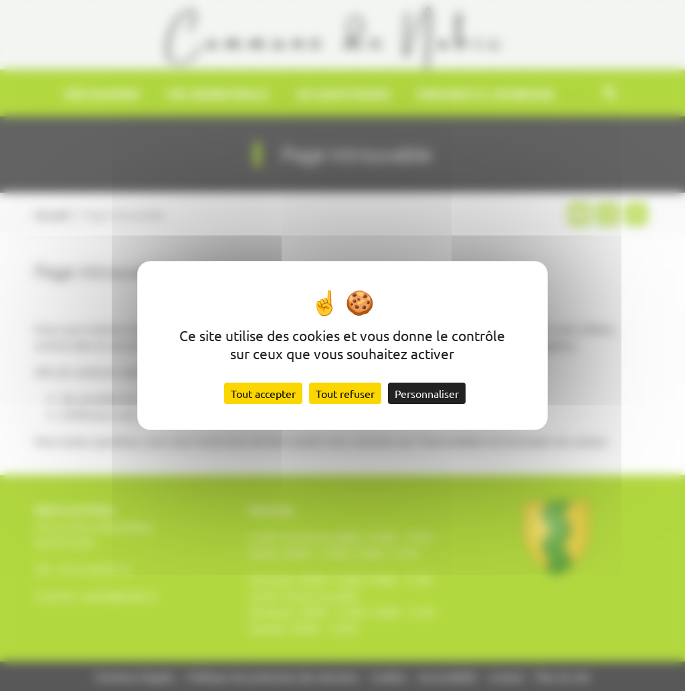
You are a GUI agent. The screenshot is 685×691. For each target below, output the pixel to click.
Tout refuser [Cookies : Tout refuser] (345, 393)
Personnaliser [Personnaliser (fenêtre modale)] (427, 393)
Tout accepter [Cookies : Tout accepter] (263, 393)
